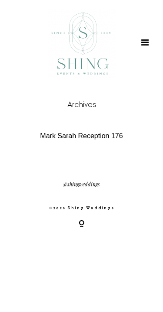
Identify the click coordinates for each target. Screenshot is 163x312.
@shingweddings (81, 184)
